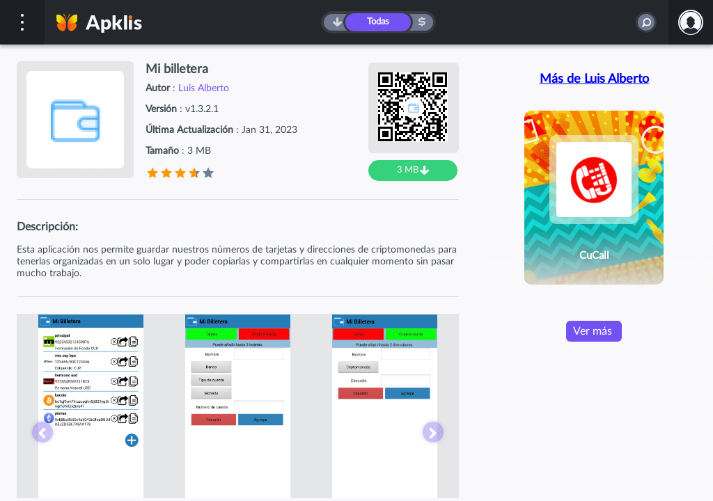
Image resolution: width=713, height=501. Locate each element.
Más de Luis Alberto (594, 79)
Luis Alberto (203, 88)
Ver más (592, 331)
